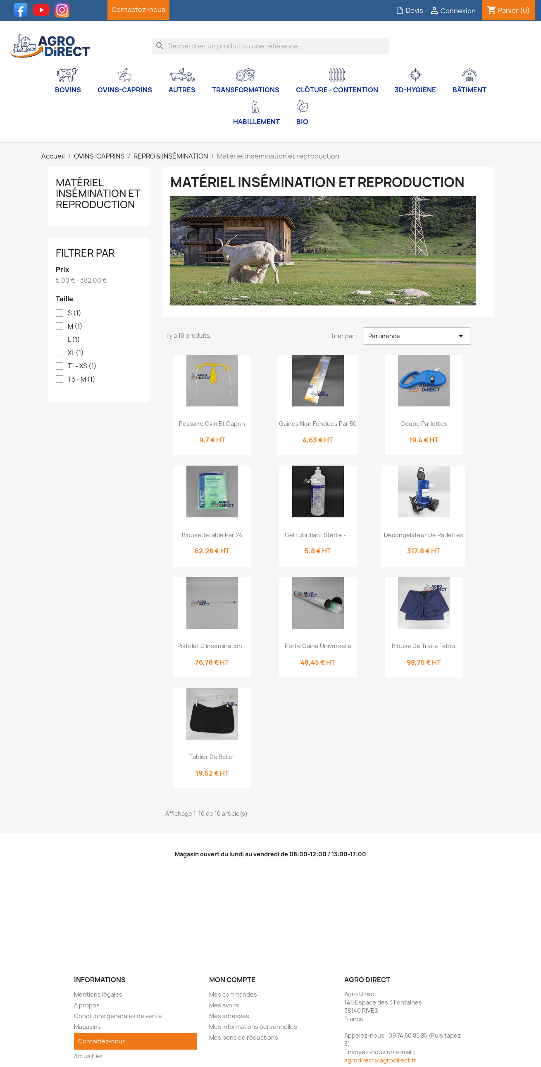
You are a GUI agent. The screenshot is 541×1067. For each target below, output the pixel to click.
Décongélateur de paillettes (423, 535)
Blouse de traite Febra (423, 646)
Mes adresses (229, 1016)
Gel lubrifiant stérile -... (318, 535)
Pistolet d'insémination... (212, 646)
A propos (87, 1005)
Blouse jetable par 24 (212, 535)
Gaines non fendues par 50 (318, 424)
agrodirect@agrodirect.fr (380, 1060)
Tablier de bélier (212, 757)
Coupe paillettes (423, 424)
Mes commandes (233, 994)
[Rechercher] (271, 46)
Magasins (87, 1027)
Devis (409, 10)
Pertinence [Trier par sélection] (417, 336)
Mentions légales (98, 994)
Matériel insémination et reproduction (98, 193)
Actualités (88, 1056)
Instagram (64, 10)
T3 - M (81, 379)
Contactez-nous (138, 9)
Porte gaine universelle (318, 646)
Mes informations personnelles (253, 1027)
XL (76, 353)
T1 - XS (82, 366)
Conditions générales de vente (118, 1016)
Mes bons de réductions (243, 1037)
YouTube (43, 10)
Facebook (22, 10)
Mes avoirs (224, 1005)
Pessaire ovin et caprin (212, 424)
